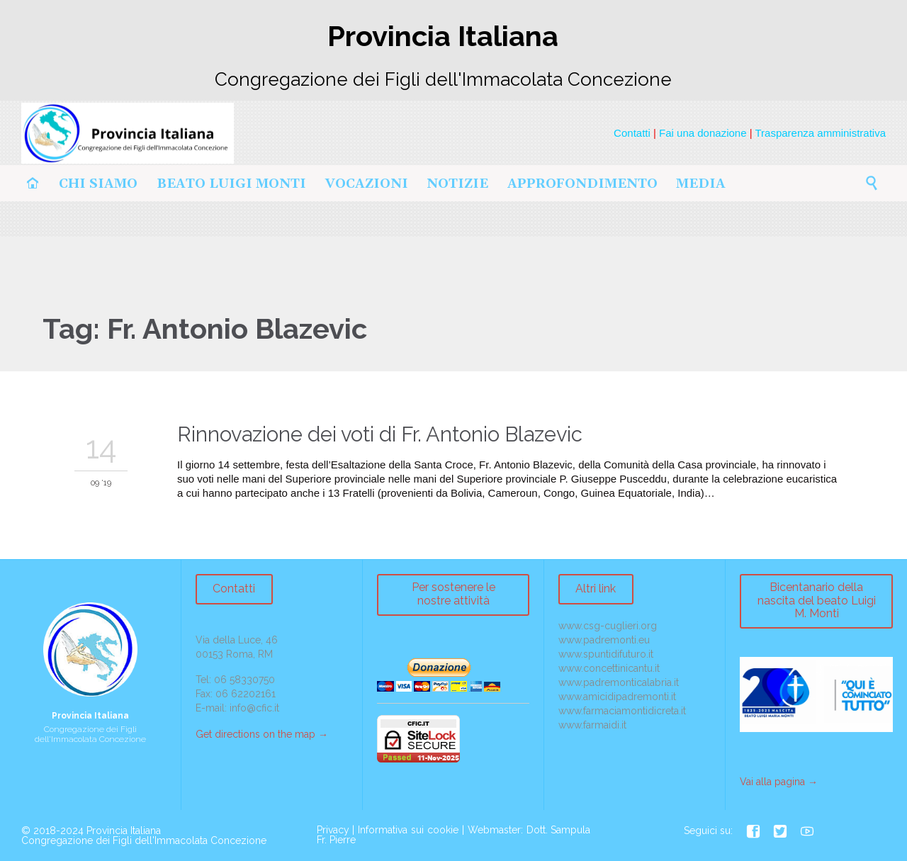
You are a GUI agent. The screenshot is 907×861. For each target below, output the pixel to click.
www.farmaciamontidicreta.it (622, 710)
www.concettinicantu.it (609, 668)
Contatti (632, 133)
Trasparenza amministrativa (820, 133)
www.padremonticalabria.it (618, 682)
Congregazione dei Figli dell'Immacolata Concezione (143, 840)
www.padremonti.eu (604, 640)
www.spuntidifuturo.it (605, 654)
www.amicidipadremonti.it (617, 696)
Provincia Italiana (123, 830)
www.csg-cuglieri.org (607, 625)
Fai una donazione (702, 133)
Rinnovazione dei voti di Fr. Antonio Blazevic (379, 434)
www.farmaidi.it (592, 725)
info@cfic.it (254, 708)
